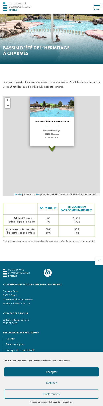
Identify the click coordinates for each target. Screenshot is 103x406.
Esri (37, 194)
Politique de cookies (38, 402)
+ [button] (8, 100)
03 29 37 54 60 (10, 323)
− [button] (8, 105)
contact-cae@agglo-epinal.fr (16, 319)
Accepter (51, 372)
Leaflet (18, 194)
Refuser (51, 383)
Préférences (51, 394)
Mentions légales (15, 344)
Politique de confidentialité (61, 402)
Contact (10, 338)
